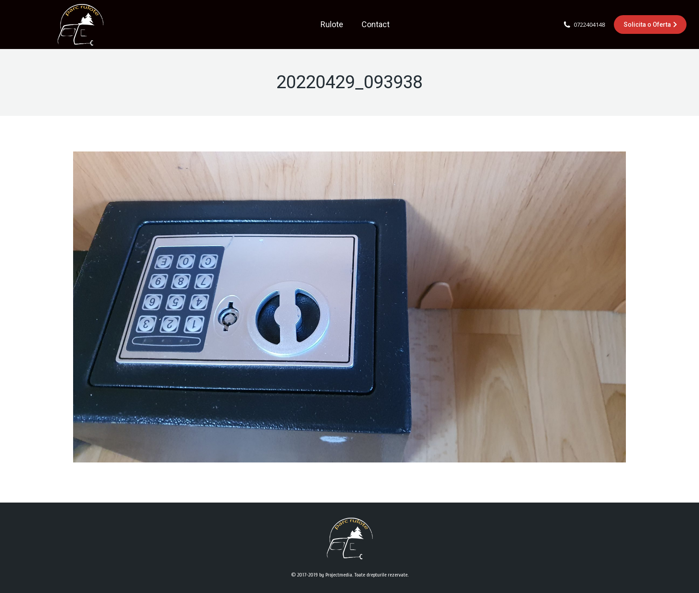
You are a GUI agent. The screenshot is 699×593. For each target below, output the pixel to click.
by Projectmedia (335, 575)
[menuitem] (332, 24)
